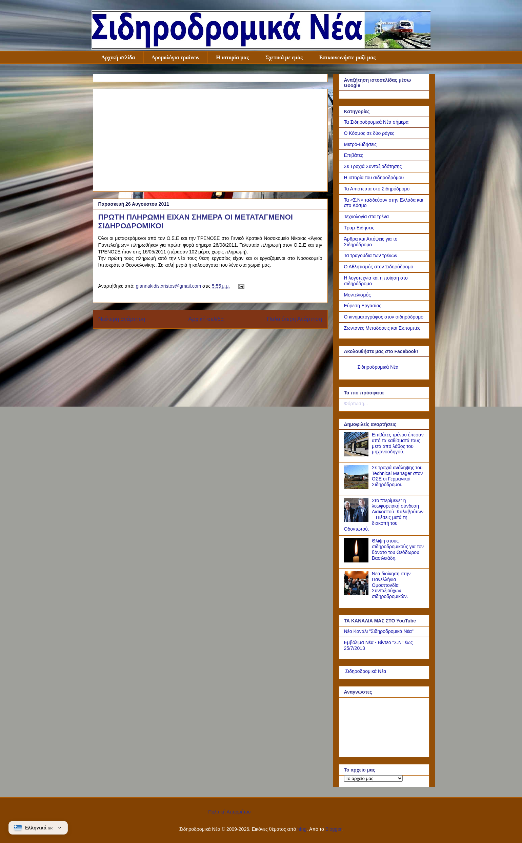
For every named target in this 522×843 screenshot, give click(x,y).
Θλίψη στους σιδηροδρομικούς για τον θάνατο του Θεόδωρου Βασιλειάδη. (398, 549)
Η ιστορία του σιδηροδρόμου (374, 177)
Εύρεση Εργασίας (363, 305)
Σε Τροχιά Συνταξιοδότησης (373, 166)
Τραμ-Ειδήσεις (359, 227)
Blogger (333, 829)
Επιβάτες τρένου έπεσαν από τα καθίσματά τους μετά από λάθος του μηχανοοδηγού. (398, 443)
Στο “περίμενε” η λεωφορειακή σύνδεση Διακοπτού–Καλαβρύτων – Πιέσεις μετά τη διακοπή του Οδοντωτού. (384, 515)
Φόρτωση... (356, 403)
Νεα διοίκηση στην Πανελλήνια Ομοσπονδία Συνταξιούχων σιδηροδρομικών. (391, 585)
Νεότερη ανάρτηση (121, 319)
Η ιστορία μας (232, 57)
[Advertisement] (210, 138)
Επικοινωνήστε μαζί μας (347, 57)
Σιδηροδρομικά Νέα (378, 367)
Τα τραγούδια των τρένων (371, 255)
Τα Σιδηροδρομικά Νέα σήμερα (376, 122)
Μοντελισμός (357, 294)
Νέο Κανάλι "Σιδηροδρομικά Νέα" (379, 631)
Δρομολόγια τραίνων (176, 57)
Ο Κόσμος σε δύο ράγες (369, 133)
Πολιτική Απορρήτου (229, 812)
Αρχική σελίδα (118, 57)
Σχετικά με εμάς (284, 57)
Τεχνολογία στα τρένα (366, 216)
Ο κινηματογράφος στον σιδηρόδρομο (384, 317)
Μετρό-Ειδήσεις (360, 144)
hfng (301, 829)
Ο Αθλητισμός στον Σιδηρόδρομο (379, 266)
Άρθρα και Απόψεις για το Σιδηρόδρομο (371, 241)
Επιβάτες (353, 155)
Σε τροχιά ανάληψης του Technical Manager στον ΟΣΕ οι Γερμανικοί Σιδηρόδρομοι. (397, 476)
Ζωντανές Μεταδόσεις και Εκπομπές (382, 328)
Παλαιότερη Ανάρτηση (294, 319)
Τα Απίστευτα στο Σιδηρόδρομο (377, 188)
